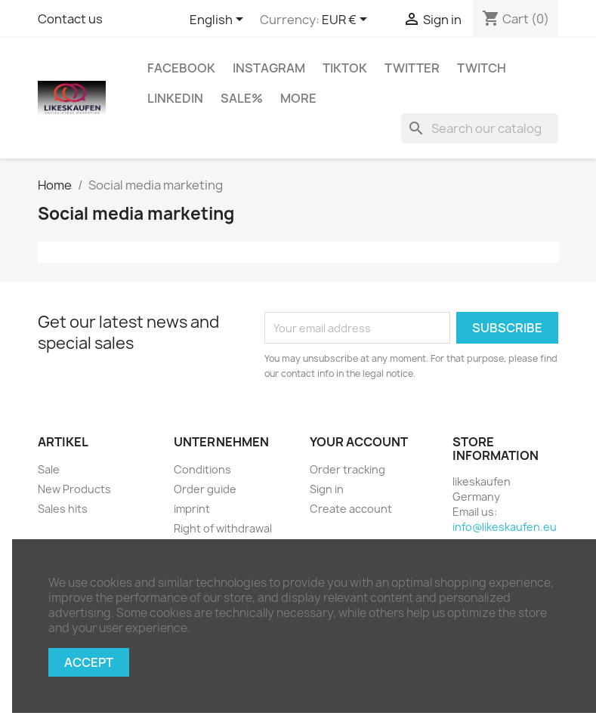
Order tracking (347, 469)
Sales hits (63, 508)
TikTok (345, 68)
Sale (49, 469)
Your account (359, 441)
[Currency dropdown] (347, 20)
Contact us (70, 19)
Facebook (181, 68)
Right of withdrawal (223, 528)
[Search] (479, 128)
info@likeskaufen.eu (504, 527)
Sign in (327, 489)
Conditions (202, 469)
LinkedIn (175, 98)
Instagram (269, 68)
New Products (74, 489)
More (298, 98)
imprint (192, 508)
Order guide (205, 489)
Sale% (242, 98)
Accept (88, 662)
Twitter (412, 68)
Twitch (481, 68)
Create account (351, 508)
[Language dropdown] (219, 20)
